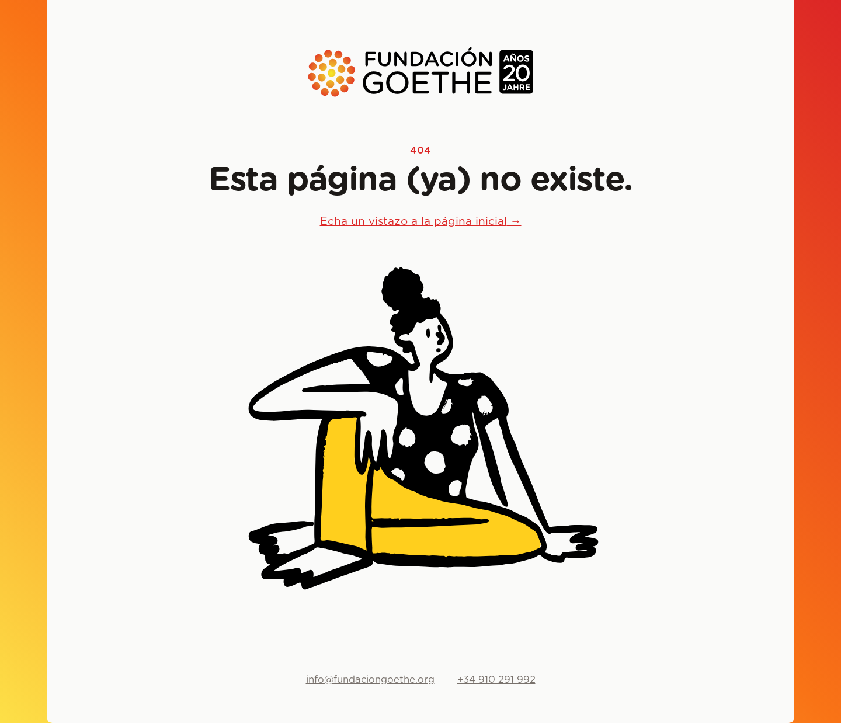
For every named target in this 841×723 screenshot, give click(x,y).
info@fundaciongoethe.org (370, 679)
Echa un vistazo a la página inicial (421, 221)
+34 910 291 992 (496, 679)
